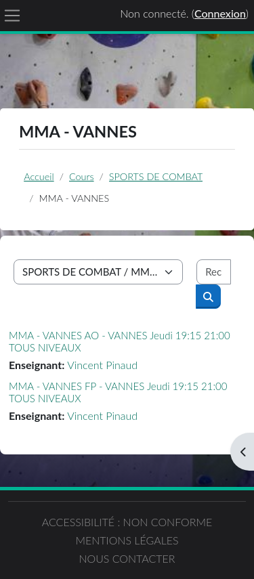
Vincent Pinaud (102, 364)
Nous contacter (127, 558)
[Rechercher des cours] (213, 271)
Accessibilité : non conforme (127, 521)
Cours (81, 176)
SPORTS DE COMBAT (156, 176)
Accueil (39, 176)
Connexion (220, 13)
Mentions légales (126, 540)
